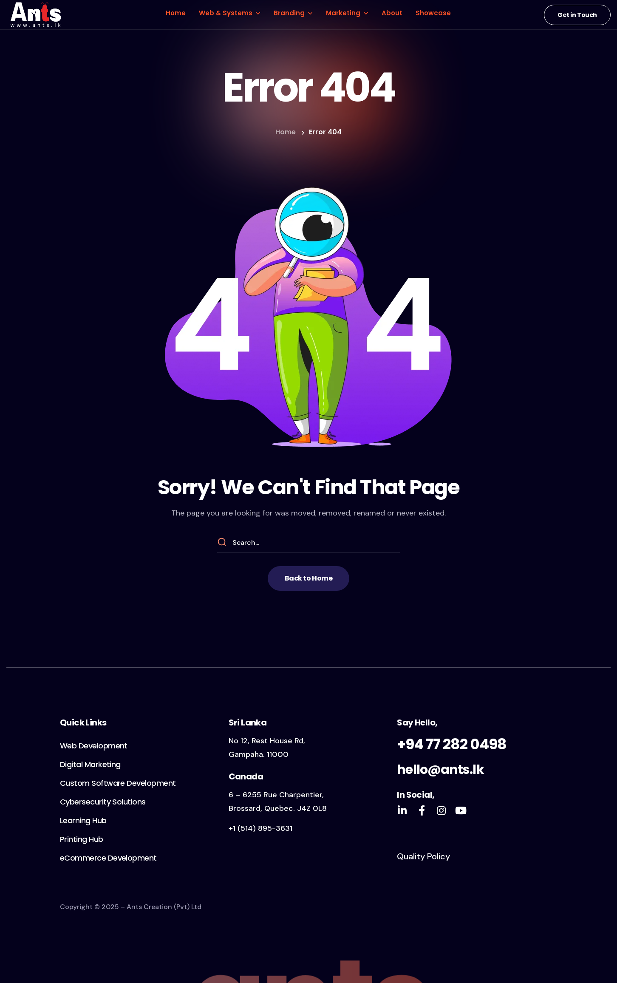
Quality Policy (423, 856)
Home (285, 132)
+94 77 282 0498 (452, 744)
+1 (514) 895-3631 (260, 828)
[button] (577, 15)
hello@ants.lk (440, 770)
